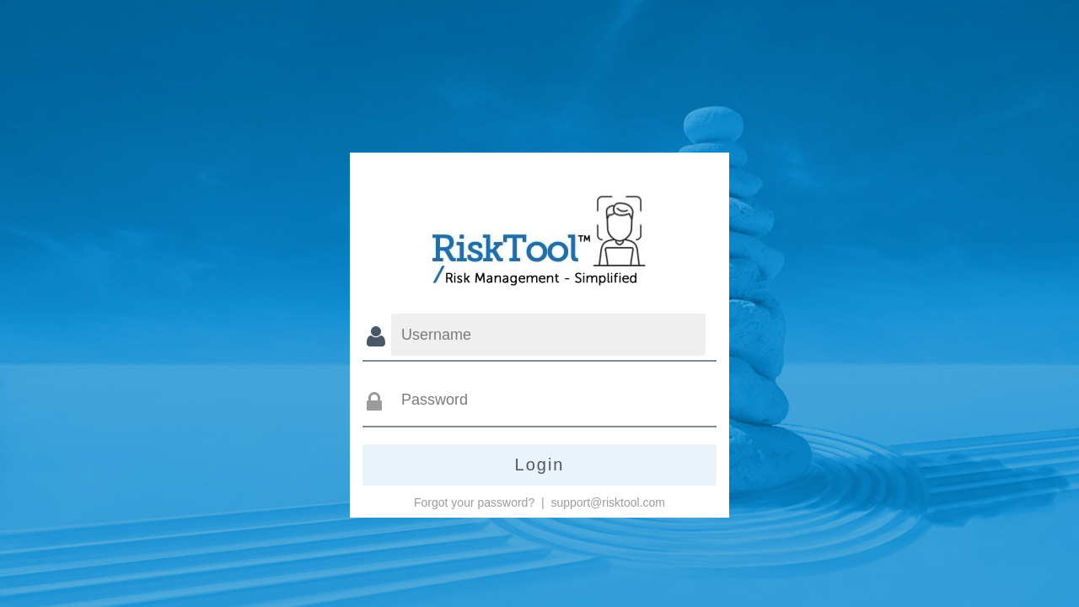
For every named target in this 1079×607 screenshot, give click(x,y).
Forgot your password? (474, 502)
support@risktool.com (607, 502)
